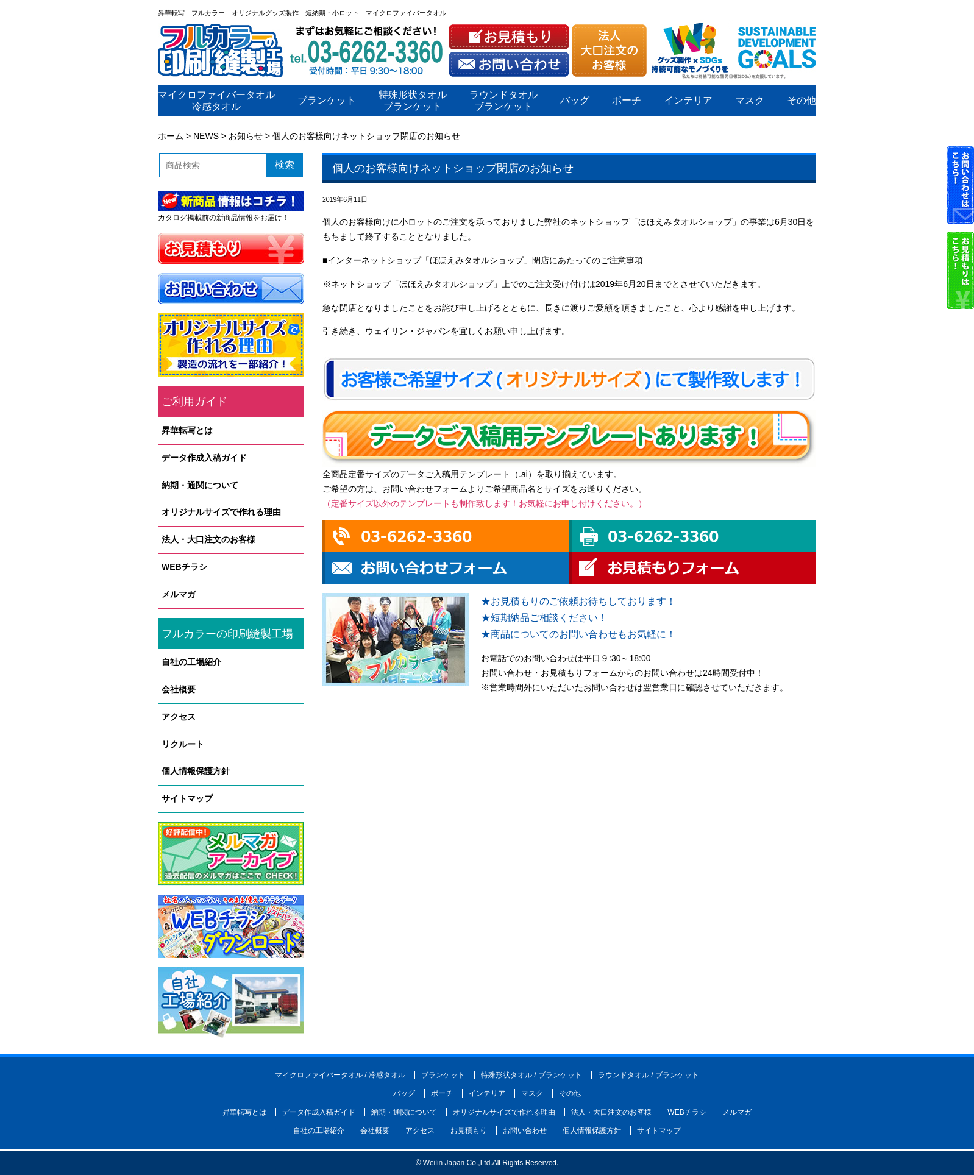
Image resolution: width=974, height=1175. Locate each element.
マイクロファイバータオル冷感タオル (216, 101)
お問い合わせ (525, 1130)
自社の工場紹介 (191, 662)
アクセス (179, 717)
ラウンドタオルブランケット (503, 101)
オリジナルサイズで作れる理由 (221, 512)
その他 (801, 101)
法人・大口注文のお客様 (208, 539)
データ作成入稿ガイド (204, 458)
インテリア (688, 101)
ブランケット (326, 101)
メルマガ (179, 594)
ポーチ (626, 101)
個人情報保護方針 (196, 771)
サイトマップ (187, 798)
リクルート (183, 744)
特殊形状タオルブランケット (413, 101)
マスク (749, 101)
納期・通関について (200, 485)
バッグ (574, 101)
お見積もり (468, 1130)
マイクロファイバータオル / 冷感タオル (340, 1075)
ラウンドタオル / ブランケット (648, 1075)
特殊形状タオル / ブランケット (531, 1075)
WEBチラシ (184, 567)
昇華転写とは (187, 430)
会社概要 (179, 689)
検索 (284, 165)
